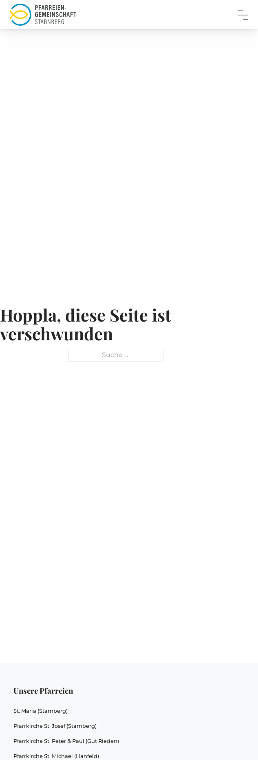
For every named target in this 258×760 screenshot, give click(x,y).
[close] (243, 15)
